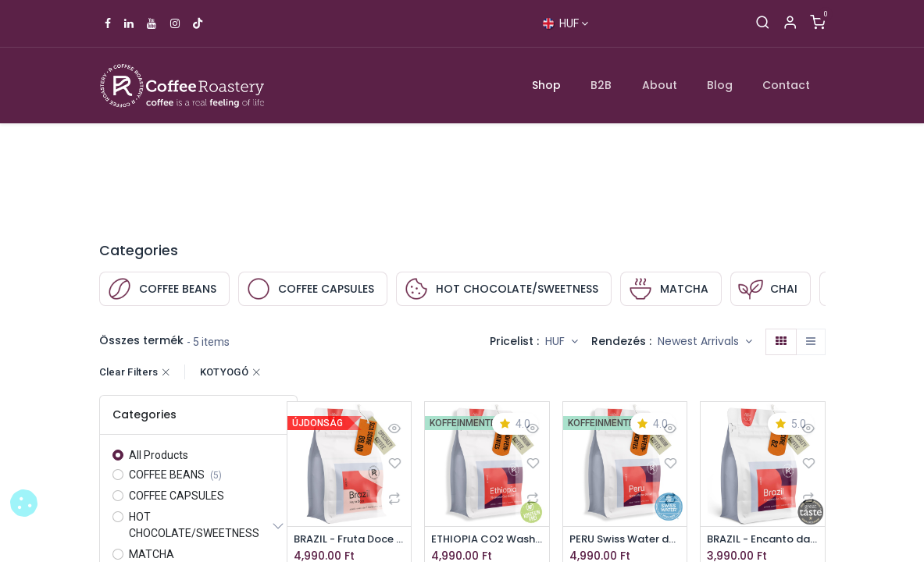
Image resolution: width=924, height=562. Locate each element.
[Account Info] (790, 23)
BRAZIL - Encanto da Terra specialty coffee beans (763, 539)
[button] (705, 342)
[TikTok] (197, 23)
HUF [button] (556, 341)
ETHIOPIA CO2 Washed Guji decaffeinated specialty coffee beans (487, 539)
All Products (158, 455)
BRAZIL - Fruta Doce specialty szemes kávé (349, 539)
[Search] (762, 23)
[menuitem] (546, 85)
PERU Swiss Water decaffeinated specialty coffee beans (625, 539)
